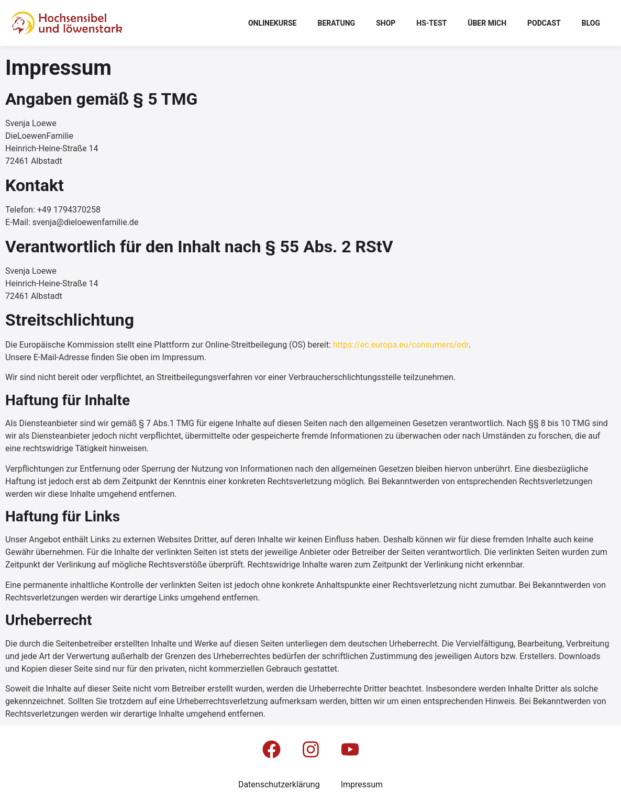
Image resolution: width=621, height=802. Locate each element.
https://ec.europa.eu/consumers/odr (401, 345)
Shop (385, 23)
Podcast (544, 23)
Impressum (362, 784)
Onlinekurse (272, 23)
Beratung (336, 23)
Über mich (487, 23)
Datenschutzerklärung (279, 784)
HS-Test (431, 23)
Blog (591, 23)
